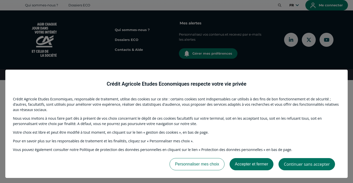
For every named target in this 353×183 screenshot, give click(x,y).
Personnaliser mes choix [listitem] (197, 164)
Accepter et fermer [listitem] (251, 164)
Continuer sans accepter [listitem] (307, 164)
